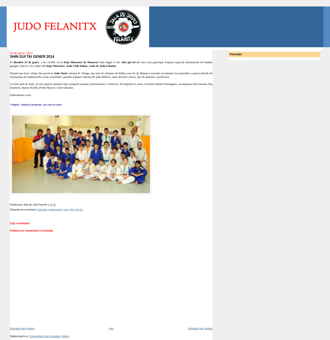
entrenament (55, 209)
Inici (111, 328)
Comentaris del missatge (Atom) (49, 336)
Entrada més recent (22, 328)
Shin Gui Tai (76, 209)
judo (65, 209)
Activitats (42, 209)
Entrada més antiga (200, 328)
